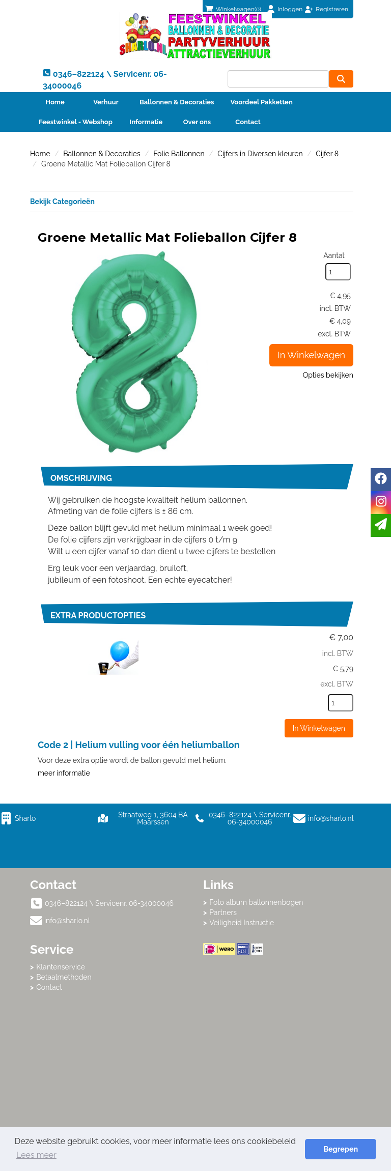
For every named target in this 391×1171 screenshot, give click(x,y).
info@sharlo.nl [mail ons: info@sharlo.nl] (67, 921)
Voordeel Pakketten (261, 102)
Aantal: (334, 255)
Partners (223, 912)
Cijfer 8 (327, 154)
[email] (381, 525)
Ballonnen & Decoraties (176, 102)
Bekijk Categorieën (191, 201)
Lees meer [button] (36, 1155)
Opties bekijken (328, 375)
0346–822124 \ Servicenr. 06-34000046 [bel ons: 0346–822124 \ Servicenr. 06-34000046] (109, 903)
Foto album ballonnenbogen (256, 902)
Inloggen (289, 9)
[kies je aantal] (340, 702)
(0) (233, 9)
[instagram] (381, 502)
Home (54, 102)
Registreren (332, 9)
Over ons (197, 122)
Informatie (146, 122)
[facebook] (381, 479)
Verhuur (106, 102)
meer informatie (64, 773)
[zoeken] (341, 79)
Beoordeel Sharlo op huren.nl (282, 1011)
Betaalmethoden (64, 977)
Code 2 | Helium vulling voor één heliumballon (139, 744)
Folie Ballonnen (178, 154)
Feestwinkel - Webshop (76, 122)
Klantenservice (60, 967)
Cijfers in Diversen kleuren (259, 154)
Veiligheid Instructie (241, 923)
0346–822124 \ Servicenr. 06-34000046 (243, 818)
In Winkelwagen (311, 355)
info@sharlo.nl (331, 818)
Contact (247, 122)
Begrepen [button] (340, 1149)
